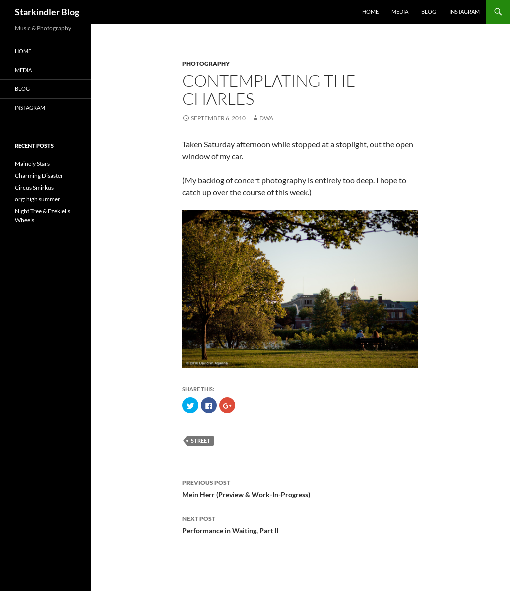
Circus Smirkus (34, 187)
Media (399, 11)
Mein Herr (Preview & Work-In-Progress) (300, 488)
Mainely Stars (32, 163)
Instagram (464, 11)
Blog (428, 11)
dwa (266, 118)
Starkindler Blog (47, 11)
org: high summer (37, 199)
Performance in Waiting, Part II (300, 524)
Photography (206, 63)
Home (370, 11)
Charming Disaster (39, 175)
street (200, 440)
